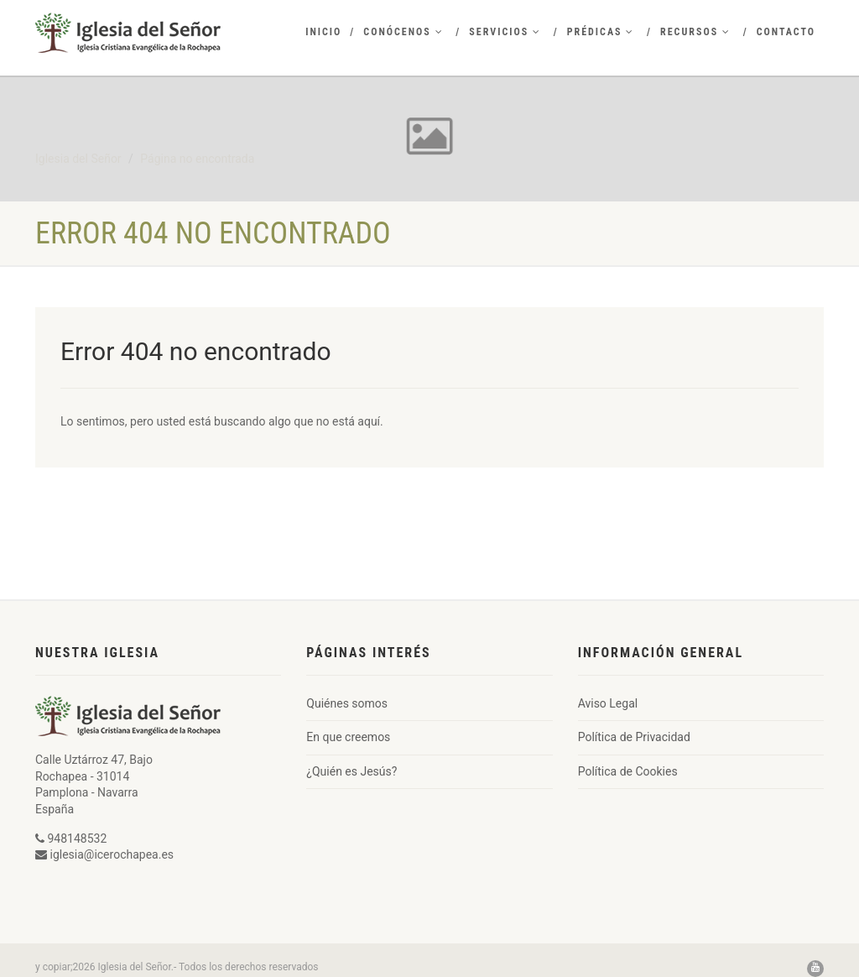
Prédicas (601, 32)
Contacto (786, 32)
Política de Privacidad (634, 737)
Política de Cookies (628, 771)
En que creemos (348, 737)
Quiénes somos (347, 703)
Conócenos (403, 32)
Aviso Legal (608, 703)
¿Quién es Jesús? (351, 771)
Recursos (695, 32)
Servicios (505, 32)
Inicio (323, 32)
